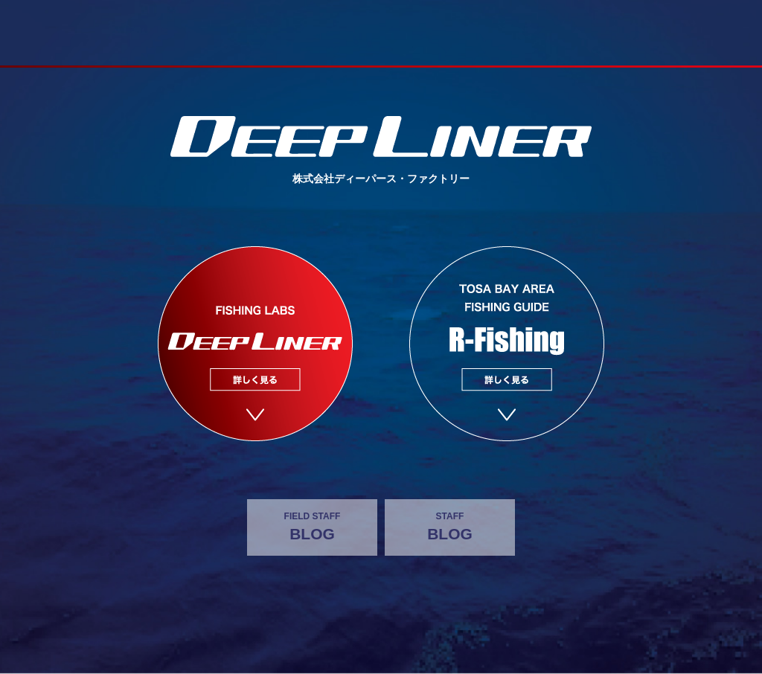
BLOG (312, 526)
